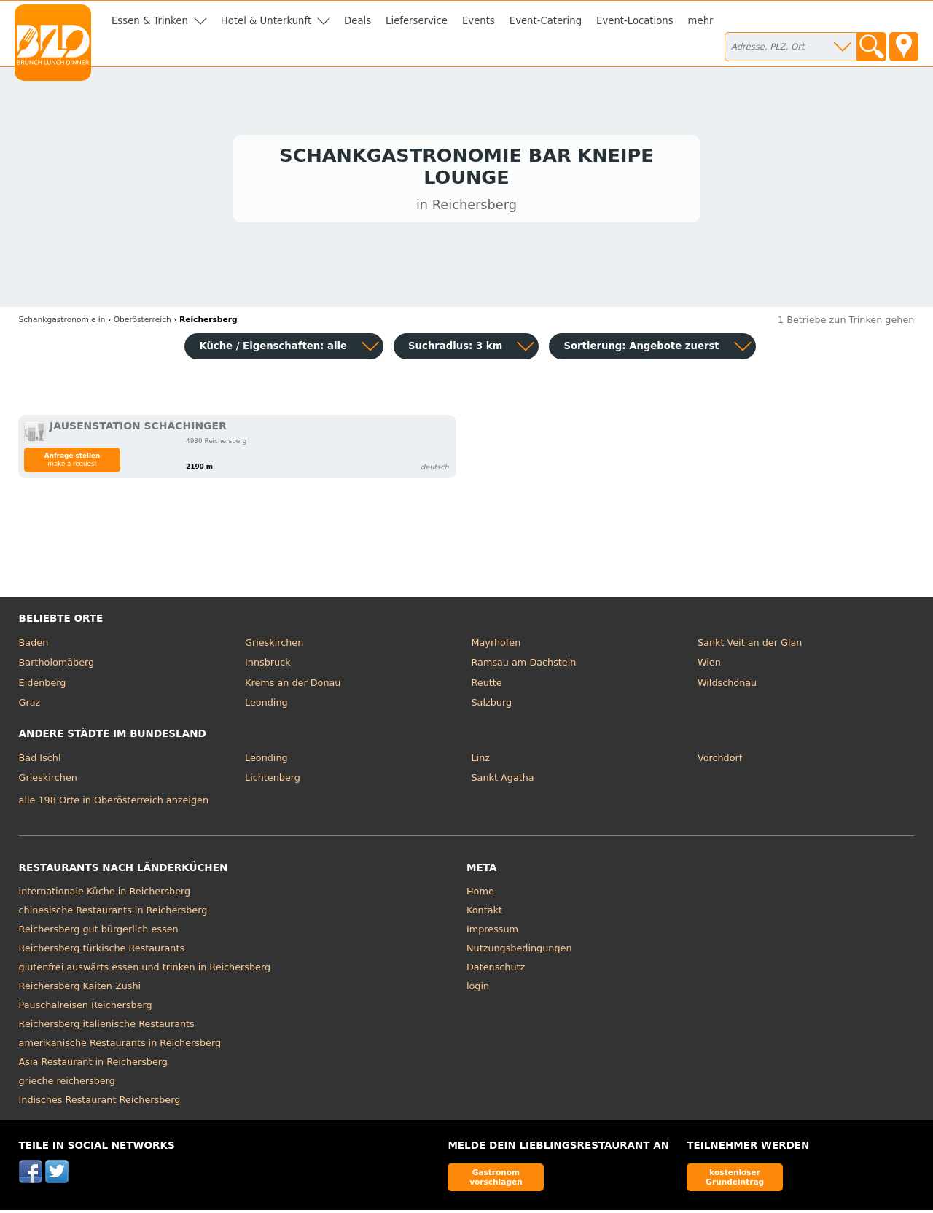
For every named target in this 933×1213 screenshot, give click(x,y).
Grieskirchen (274, 645)
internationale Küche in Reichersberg (105, 894)
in (62, 322)
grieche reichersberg (67, 1083)
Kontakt (484, 913)
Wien (709, 665)
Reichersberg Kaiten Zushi (80, 988)
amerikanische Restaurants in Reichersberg (120, 1045)
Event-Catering (546, 20)
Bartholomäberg (57, 665)
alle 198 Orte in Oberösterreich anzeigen (113, 803)
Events (478, 20)
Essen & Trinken (150, 20)
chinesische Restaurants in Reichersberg (113, 913)
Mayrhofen (496, 645)
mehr (701, 20)
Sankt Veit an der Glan (750, 645)
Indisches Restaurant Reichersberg (100, 1102)
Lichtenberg (272, 781)
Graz (30, 706)
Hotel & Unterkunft (266, 20)
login (477, 988)
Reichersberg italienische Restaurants (107, 1026)
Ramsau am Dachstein (524, 665)
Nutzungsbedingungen (519, 950)
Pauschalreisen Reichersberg (85, 1007)
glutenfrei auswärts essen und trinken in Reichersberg (145, 969)
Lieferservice (417, 20)
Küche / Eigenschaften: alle (273, 348)
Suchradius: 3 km (455, 348)
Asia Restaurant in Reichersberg (93, 1064)
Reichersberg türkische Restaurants (101, 950)
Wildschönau (727, 685)
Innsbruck (268, 665)
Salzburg (492, 706)
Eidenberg (42, 685)
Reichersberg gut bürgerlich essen (99, 932)
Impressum (492, 932)
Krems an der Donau (292, 685)
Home (480, 894)
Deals (357, 20)
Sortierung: (641, 348)
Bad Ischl (40, 760)
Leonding (266, 706)
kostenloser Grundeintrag (735, 1180)
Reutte (487, 685)
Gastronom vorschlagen (496, 1180)
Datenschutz (495, 969)
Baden (34, 645)
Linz (481, 760)
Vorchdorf (720, 760)
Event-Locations (635, 20)
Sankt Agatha (503, 781)
